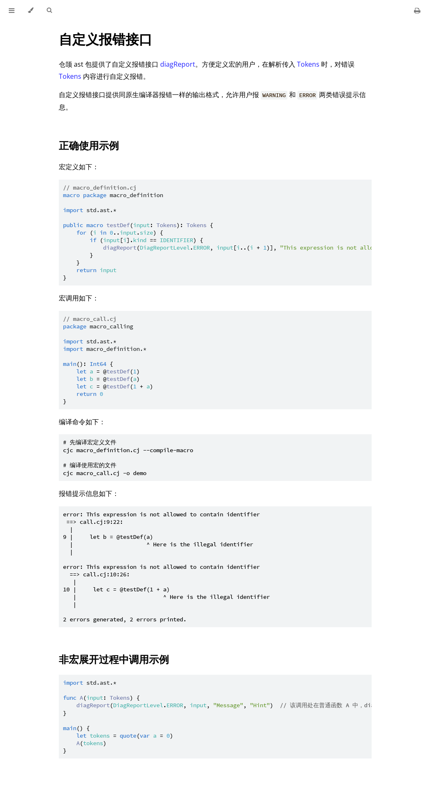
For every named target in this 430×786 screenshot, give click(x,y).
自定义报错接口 (105, 39)
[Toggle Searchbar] (49, 10)
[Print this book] (417, 10)
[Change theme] (30, 10)
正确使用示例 (89, 145)
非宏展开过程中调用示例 (114, 659)
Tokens (308, 64)
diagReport (177, 64)
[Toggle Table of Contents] (11, 10)
